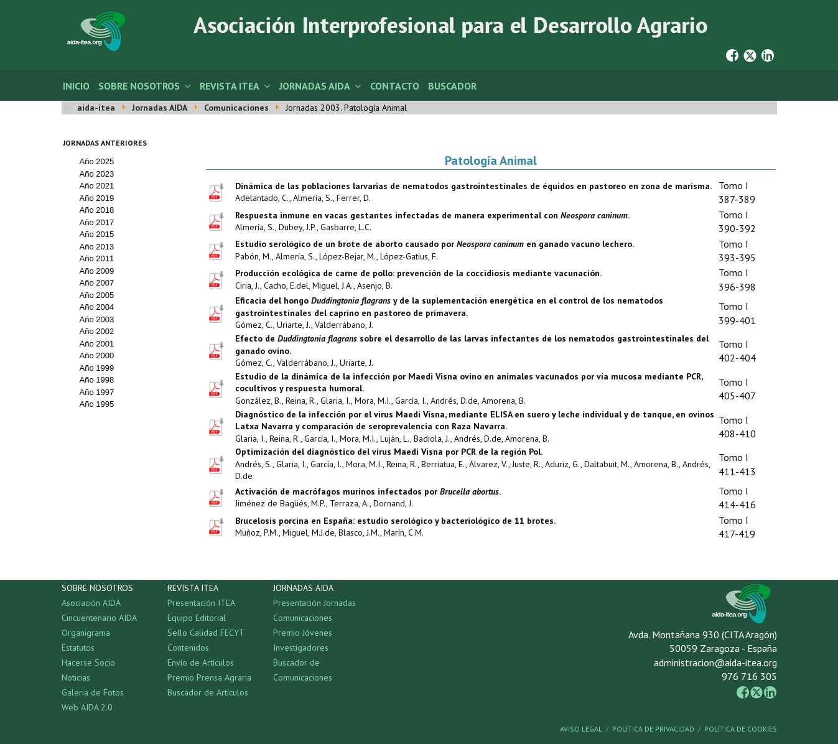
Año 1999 (97, 368)
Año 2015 (97, 234)
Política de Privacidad (653, 728)
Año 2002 (97, 331)
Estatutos (78, 647)
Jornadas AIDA (314, 86)
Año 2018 (97, 210)
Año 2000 (97, 355)
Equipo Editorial (196, 617)
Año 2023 (97, 174)
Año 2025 (97, 161)
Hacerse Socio (88, 662)
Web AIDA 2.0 (87, 707)
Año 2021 (97, 185)
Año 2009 (97, 271)
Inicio (76, 86)
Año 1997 (97, 392)
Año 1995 (97, 404)
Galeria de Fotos (93, 692)
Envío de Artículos (200, 662)
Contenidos (188, 647)
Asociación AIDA (91, 602)
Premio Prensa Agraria (209, 677)
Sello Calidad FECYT (205, 632)
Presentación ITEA (201, 602)
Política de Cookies (740, 728)
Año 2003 (97, 319)
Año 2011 (97, 258)
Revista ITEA (229, 86)
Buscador (452, 86)
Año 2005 (97, 295)
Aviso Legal (581, 728)
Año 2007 (97, 282)
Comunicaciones (302, 617)
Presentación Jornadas (314, 602)
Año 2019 (97, 198)
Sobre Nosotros (139, 86)
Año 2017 (97, 222)
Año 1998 (97, 379)
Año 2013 (97, 246)
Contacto (394, 86)
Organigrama (86, 632)
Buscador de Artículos (207, 692)
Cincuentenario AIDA (99, 617)
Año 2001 (97, 343)
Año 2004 (97, 307)
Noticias (76, 677)
